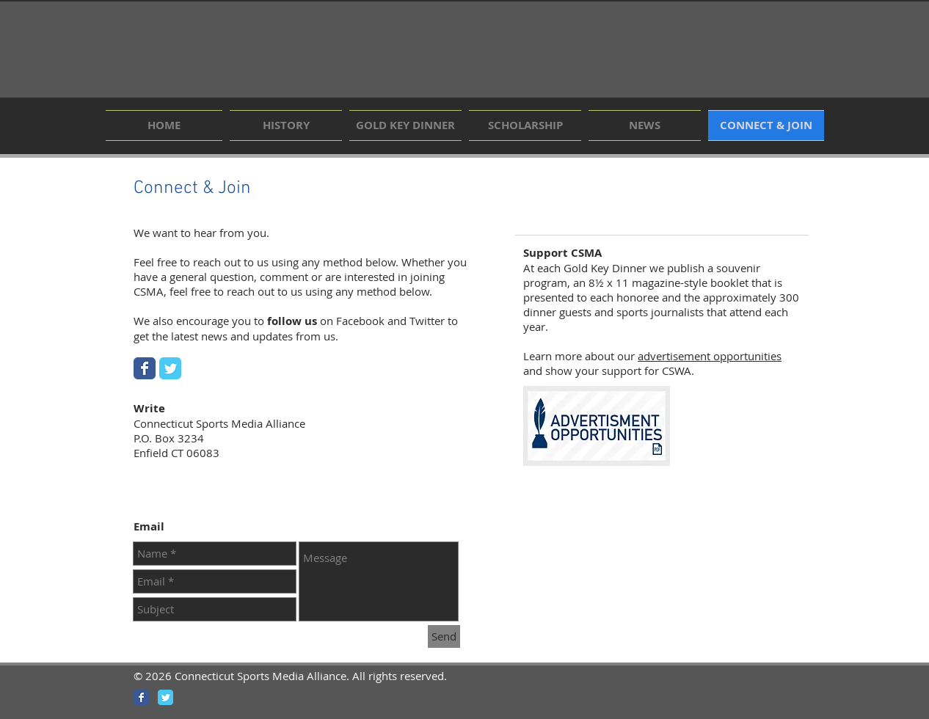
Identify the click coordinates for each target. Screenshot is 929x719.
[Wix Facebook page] (145, 368)
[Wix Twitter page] (170, 368)
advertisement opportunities (710, 355)
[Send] (444, 636)
